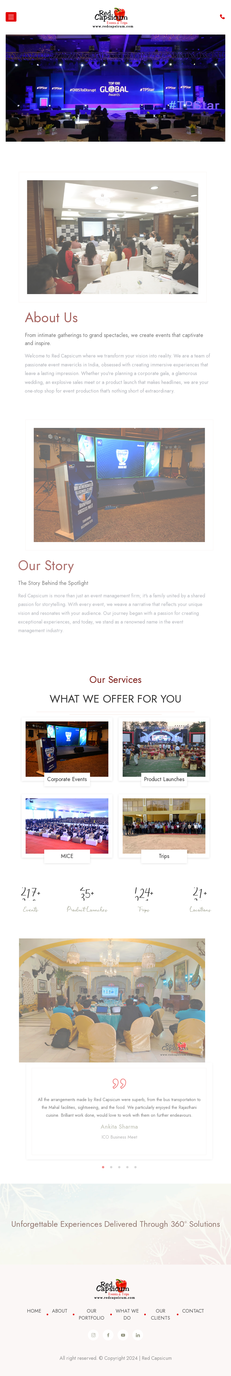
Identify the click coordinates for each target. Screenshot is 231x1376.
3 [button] (124, 1167)
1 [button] (108, 1167)
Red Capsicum (157, 1358)
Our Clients (160, 1314)
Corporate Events (67, 779)
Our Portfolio (91, 1314)
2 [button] (116, 1167)
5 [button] (140, 1167)
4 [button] (132, 1167)
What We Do (127, 1314)
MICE (67, 856)
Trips (164, 856)
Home (34, 1310)
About (59, 1310)
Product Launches (164, 779)
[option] (106, 1000)
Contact (193, 1310)
